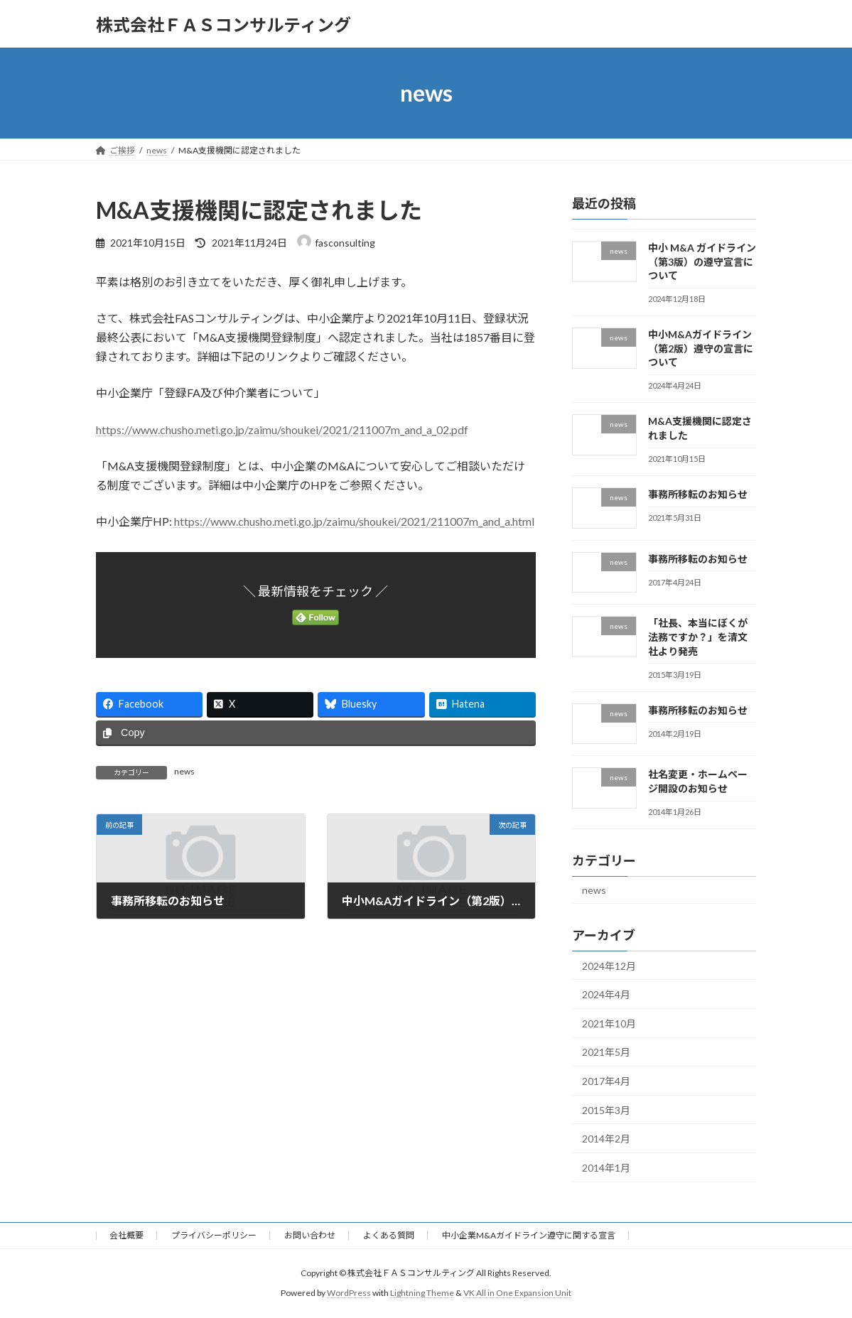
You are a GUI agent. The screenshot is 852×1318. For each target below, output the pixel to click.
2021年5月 (606, 1053)
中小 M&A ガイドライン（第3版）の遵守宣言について (702, 261)
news (184, 771)
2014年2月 (606, 1139)
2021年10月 (609, 1023)
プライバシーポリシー (214, 1235)
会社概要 (126, 1235)
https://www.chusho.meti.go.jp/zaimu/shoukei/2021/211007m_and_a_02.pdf (282, 429)
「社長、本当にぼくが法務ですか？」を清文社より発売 (698, 637)
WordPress (349, 1292)
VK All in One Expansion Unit (517, 1292)
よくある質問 (388, 1235)
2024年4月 (606, 994)
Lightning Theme (422, 1292)
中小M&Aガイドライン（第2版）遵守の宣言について (700, 348)
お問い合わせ (309, 1235)
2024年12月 (609, 966)
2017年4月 (606, 1081)
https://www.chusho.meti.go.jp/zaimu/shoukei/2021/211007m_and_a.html (354, 521)
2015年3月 (606, 1110)
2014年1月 (606, 1168)
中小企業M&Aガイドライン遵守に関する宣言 (528, 1235)
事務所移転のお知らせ (698, 494)
